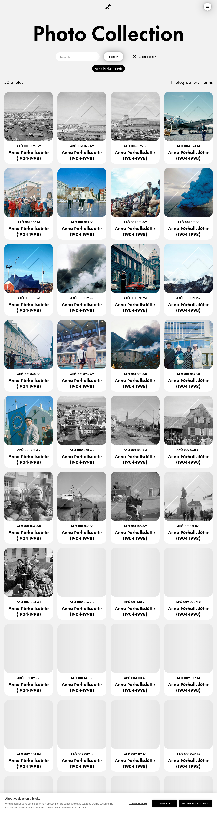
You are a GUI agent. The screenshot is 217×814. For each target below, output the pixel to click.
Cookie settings (138, 803)
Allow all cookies (195, 803)
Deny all (165, 803)
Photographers (185, 81)
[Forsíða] (108, 7)
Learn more (81, 807)
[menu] (207, 7)
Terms (207, 81)
